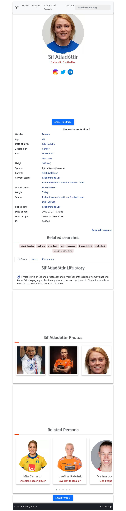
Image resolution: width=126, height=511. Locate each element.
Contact (69, 5)
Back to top (106, 506)
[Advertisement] (63, 97)
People (35, 5)
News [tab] (34, 259)
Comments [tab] (48, 259)
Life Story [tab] (22, 259)
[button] (56, 489)
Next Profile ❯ (63, 497)
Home (25, 5)
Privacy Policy (30, 506)
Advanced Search (50, 7)
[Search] (92, 7)
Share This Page (63, 121)
